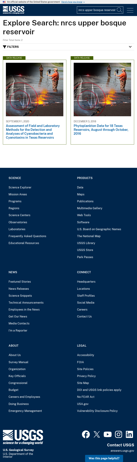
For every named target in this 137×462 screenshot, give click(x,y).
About (14, 345)
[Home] (13, 13)
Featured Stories (20, 281)
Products (85, 178)
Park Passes (85, 257)
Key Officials (17, 376)
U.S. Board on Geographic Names (99, 229)
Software (83, 222)
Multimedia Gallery (89, 208)
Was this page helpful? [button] (104, 458)
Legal (81, 345)
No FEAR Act (85, 397)
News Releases (19, 288)
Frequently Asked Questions (27, 236)
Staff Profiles (86, 295)
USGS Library (86, 243)
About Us (15, 355)
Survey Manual (18, 362)
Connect (84, 272)
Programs (15, 201)
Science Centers (19, 215)
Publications (85, 201)
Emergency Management (25, 411)
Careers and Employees (24, 397)
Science (15, 178)
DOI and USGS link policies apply (99, 390)
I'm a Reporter (18, 330)
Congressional (18, 383)
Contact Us (84, 316)
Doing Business (19, 404)
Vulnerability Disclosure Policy (97, 411)
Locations (83, 288)
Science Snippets (20, 295)
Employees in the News (24, 309)
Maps (80, 194)
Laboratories (17, 229)
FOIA (80, 362)
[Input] (100, 10)
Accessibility (85, 355)
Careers (82, 309)
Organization (17, 369)
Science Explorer (20, 187)
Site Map (83, 383)
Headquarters (86, 281)
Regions (14, 208)
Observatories (18, 222)
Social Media (85, 302)
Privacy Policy (86, 376)
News (13, 272)
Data (80, 187)
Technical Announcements (26, 302)
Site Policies (85, 369)
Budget (13, 390)
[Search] (119, 10)
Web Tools (84, 215)
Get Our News (18, 316)
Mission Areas (18, 194)
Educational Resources (24, 243)
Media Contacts (19, 323)
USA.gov (82, 404)
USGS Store (85, 250)
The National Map (89, 236)
